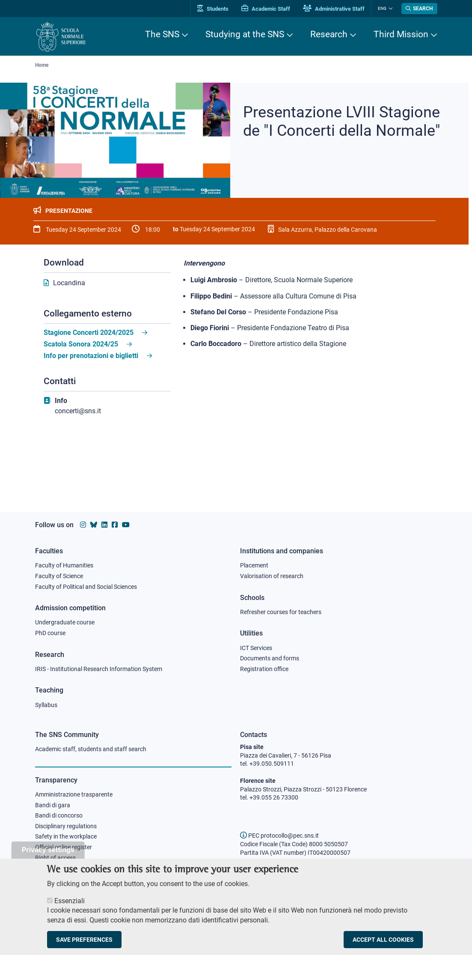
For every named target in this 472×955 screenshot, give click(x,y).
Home (41, 65)
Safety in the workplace (66, 836)
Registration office (264, 669)
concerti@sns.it (78, 411)
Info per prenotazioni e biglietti (91, 356)
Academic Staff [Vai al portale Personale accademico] (265, 9)
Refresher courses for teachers (280, 612)
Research (328, 34)
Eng (382, 8)
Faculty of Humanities (64, 565)
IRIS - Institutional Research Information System (98, 669)
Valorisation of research (271, 576)
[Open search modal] (419, 8)
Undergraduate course (65, 622)
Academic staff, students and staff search (90, 749)
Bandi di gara (52, 805)
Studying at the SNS (244, 34)
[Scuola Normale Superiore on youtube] (126, 525)
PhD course (50, 633)
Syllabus (46, 704)
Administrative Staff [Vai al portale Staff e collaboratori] (334, 9)
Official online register (63, 847)
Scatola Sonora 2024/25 (81, 344)
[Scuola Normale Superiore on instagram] (83, 525)
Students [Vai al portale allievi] (213, 9)
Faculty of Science (59, 576)
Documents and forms (269, 658)
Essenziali (69, 908)
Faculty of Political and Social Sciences (86, 586)
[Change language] (389, 9)
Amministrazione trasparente (74, 794)
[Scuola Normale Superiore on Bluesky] (93, 525)
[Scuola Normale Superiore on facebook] (115, 525)
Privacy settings (48, 857)
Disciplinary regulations (66, 826)
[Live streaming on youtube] (107, 466)
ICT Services (256, 648)
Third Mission (401, 34)
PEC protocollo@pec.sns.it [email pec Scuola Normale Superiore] (279, 835)
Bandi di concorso (59, 815)
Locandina (69, 283)
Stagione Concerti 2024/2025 (89, 332)
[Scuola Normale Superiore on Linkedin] (104, 525)
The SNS (162, 34)
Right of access (55, 857)
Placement (254, 565)
